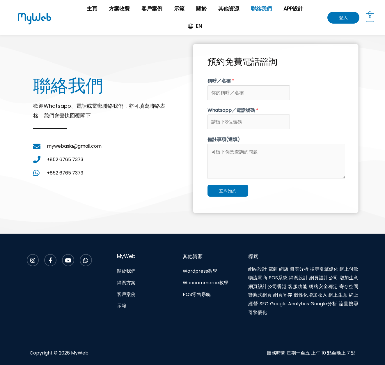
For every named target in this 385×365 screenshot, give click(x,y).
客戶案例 (151, 8)
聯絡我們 (261, 8)
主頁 (92, 8)
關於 (201, 8)
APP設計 (293, 8)
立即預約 (235, 191)
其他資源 (228, 8)
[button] (343, 18)
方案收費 (119, 8)
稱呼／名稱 (228, 80)
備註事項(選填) (231, 139)
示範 (179, 8)
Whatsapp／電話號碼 (240, 110)
